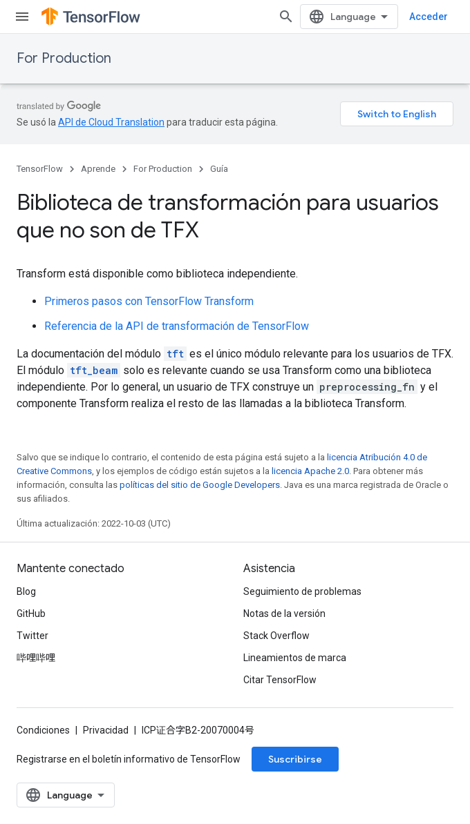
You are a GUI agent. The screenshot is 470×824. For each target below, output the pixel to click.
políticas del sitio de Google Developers (200, 485)
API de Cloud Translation (111, 122)
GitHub (31, 613)
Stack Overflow (276, 635)
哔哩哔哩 (36, 657)
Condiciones (43, 730)
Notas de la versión (284, 613)
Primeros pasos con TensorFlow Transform (149, 301)
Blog (26, 591)
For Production (64, 58)
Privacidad (106, 730)
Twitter (32, 635)
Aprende (98, 169)
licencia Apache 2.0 (310, 471)
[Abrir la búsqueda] (286, 16)
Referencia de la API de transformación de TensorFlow (176, 326)
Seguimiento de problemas (302, 591)
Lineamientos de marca (294, 657)
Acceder (428, 16)
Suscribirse (295, 759)
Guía (219, 169)
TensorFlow (40, 169)
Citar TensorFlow (280, 679)
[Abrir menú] (22, 16)
